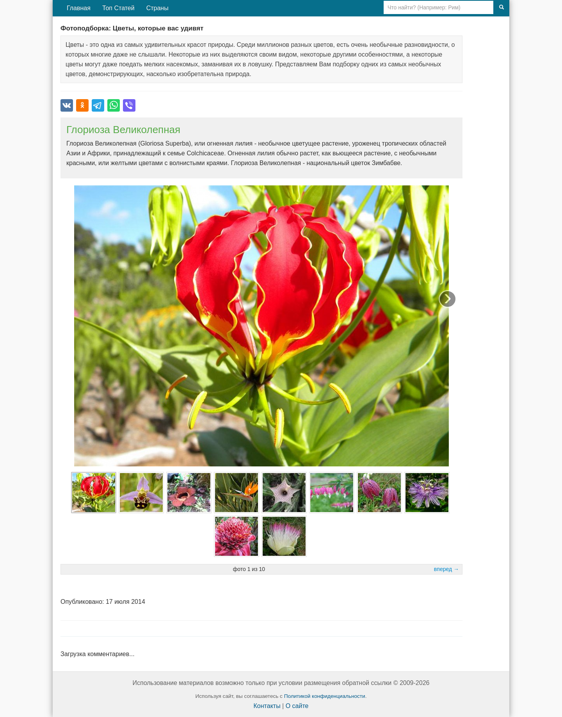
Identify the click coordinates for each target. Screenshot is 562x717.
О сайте (297, 706)
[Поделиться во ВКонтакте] (66, 105)
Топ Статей (118, 8)
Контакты (267, 706)
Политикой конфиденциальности (324, 696)
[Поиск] (501, 7)
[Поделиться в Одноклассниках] (82, 105)
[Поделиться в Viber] (129, 105)
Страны (157, 8)
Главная (79, 8)
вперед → (446, 569)
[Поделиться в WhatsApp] (113, 105)
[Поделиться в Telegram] (98, 105)
